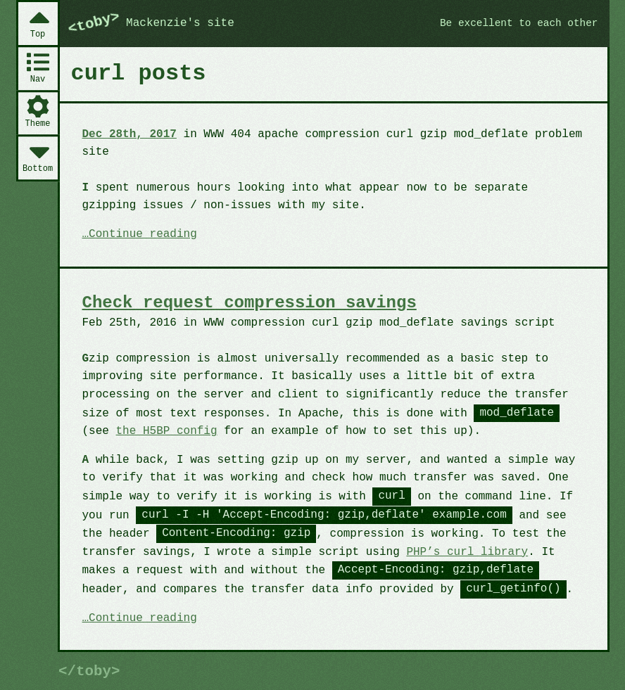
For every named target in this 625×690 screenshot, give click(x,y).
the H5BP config (166, 431)
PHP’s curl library (467, 552)
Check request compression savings (249, 302)
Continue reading (143, 235)
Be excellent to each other (519, 23)
